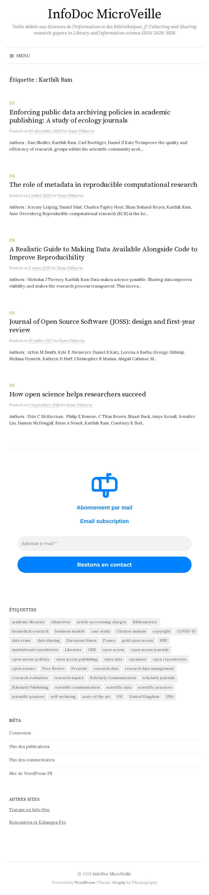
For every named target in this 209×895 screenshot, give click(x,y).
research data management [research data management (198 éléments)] (149, 668)
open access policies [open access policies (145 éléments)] (30, 659)
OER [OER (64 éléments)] (92, 649)
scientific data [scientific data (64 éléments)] (118, 687)
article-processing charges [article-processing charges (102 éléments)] (101, 621)
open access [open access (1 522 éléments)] (113, 649)
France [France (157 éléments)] (109, 640)
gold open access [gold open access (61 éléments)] (137, 640)
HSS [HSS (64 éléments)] (163, 640)
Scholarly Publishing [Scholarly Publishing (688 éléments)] (30, 687)
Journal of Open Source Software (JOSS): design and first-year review (102, 325)
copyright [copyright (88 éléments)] (162, 631)
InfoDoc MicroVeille (104, 14)
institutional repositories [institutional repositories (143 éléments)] (35, 649)
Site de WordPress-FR (31, 773)
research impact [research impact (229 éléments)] (69, 677)
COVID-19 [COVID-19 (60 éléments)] (186, 631)
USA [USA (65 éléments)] (170, 696)
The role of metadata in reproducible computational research (103, 185)
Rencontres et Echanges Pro (37, 822)
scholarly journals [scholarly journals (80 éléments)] (159, 677)
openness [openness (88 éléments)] (137, 659)
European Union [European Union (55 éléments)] (81, 640)
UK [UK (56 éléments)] (120, 696)
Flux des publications (29, 746)
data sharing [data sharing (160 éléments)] (49, 640)
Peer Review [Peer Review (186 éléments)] (53, 668)
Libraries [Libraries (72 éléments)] (73, 649)
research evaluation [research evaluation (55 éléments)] (30, 677)
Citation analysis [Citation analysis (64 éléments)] (131, 631)
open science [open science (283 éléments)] (24, 668)
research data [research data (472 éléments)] (106, 668)
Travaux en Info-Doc (29, 809)
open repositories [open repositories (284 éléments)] (169, 659)
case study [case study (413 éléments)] (100, 631)
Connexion (20, 732)
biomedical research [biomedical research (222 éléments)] (30, 631)
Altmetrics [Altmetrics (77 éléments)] (60, 621)
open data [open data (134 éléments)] (113, 659)
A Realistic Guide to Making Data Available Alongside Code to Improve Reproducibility (103, 253)
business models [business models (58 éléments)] (70, 631)
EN (11, 103)
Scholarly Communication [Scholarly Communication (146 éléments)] (113, 677)
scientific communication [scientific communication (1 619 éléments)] (77, 687)
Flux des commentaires (32, 759)
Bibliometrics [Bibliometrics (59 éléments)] (145, 621)
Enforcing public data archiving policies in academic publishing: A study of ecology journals (89, 116)
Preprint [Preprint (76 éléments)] (79, 668)
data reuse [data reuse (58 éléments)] (21, 640)
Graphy (119, 882)
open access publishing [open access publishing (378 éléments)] (77, 659)
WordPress (85, 882)
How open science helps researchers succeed (77, 394)
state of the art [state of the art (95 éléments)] (96, 696)
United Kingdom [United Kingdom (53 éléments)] (144, 696)
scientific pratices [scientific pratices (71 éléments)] (28, 696)
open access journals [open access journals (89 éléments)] (150, 649)
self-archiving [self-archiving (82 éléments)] (63, 696)
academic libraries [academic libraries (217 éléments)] (28, 621)
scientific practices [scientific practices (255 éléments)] (155, 687)
